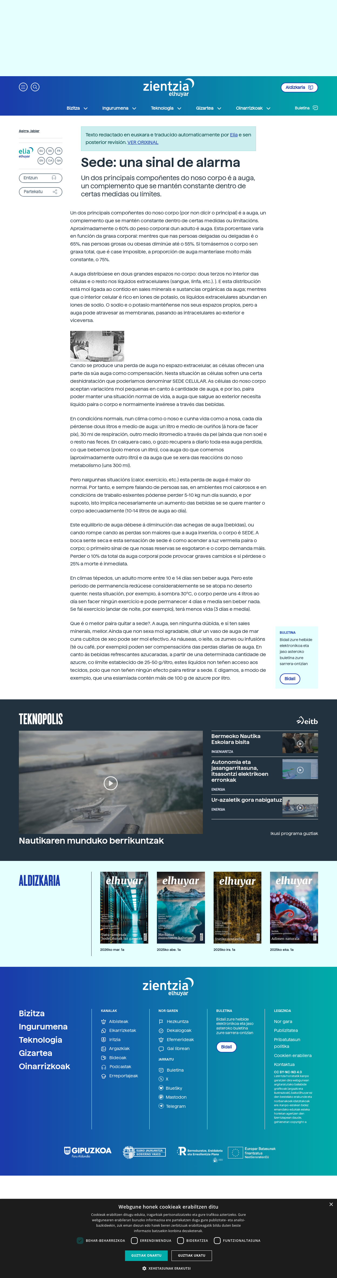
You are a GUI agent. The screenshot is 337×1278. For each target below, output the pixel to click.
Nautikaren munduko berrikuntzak (91, 841)
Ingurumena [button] (119, 108)
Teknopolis (41, 718)
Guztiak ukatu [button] (191, 1255)
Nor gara (283, 1021)
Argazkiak (115, 1049)
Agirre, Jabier (29, 131)
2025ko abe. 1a (169, 950)
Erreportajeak (119, 1076)
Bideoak (113, 1058)
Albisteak (114, 1022)
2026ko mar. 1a (112, 950)
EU (41, 151)
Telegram (172, 1106)
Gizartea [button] (209, 108)
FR (58, 151)
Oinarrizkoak (44, 1066)
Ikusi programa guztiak (294, 833)
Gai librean (174, 1049)
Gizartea (35, 1053)
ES (50, 151)
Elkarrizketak (118, 1031)
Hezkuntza (173, 1022)
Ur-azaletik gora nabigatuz (246, 800)
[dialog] (168, 1238)
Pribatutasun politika (287, 1043)
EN (41, 160)
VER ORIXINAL (143, 142)
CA (50, 160)
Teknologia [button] (166, 108)
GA (59, 160)
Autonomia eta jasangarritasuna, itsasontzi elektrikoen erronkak (239, 771)
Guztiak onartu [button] (146, 1255)
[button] (23, 86)
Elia (234, 134)
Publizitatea (286, 1030)
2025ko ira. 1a (224, 950)
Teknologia (40, 1040)
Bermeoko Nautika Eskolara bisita (236, 739)
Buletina (306, 107)
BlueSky (170, 1088)
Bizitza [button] (77, 108)
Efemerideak (176, 1040)
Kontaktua (284, 1064)
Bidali (290, 678)
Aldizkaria (299, 87)
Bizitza (32, 1013)
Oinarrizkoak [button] (253, 108)
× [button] (331, 1205)
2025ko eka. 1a (282, 950)
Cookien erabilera (293, 1055)
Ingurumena (43, 1026)
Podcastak (116, 1067)
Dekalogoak (175, 1031)
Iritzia (110, 1040)
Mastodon (173, 1097)
